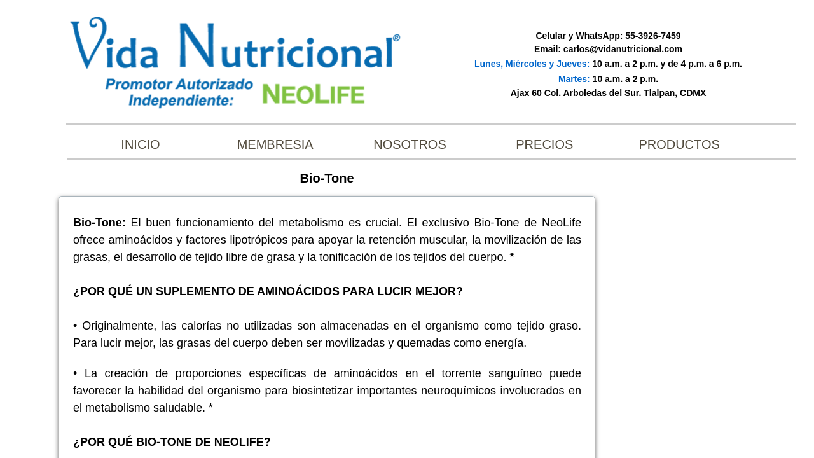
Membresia (275, 144)
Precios (544, 144)
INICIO (140, 144)
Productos (678, 144)
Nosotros (409, 144)
